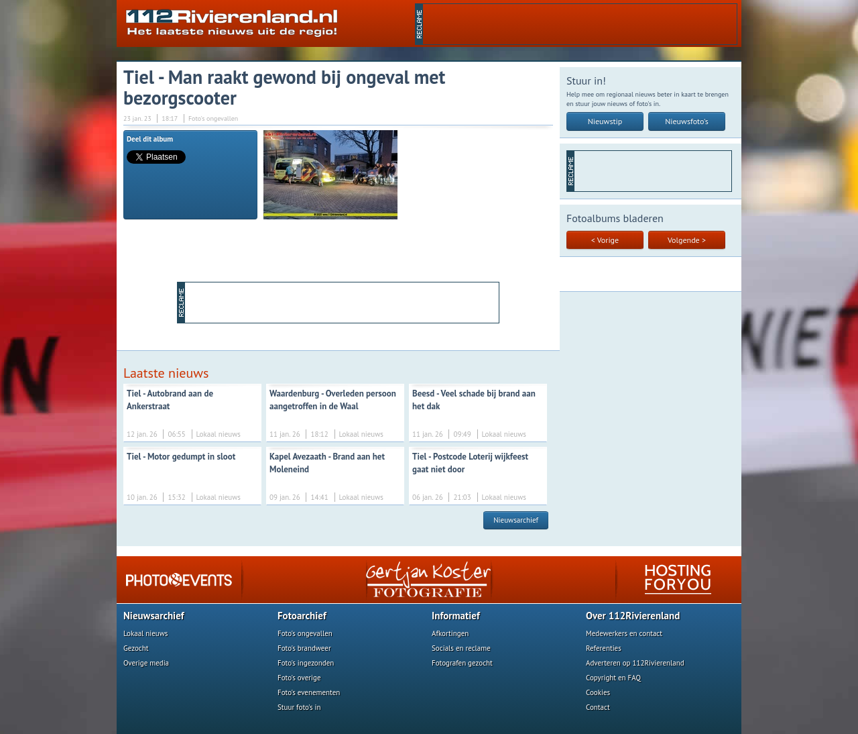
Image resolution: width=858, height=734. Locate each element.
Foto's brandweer (304, 648)
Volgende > (687, 240)
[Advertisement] (580, 24)
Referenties (603, 648)
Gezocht (136, 648)
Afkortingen (450, 633)
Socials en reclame (461, 648)
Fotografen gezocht (462, 663)
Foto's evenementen (309, 692)
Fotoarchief (302, 615)
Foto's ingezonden (306, 663)
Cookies (598, 692)
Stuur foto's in (299, 707)
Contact (598, 707)
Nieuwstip (605, 121)
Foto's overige (299, 677)
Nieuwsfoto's (687, 121)
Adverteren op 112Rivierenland (635, 663)
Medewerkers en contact (624, 633)
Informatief (456, 615)
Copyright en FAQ (613, 677)
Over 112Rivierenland (633, 615)
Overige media (146, 663)
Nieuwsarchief (515, 520)
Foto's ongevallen (305, 633)
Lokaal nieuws (145, 633)
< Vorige (605, 240)
